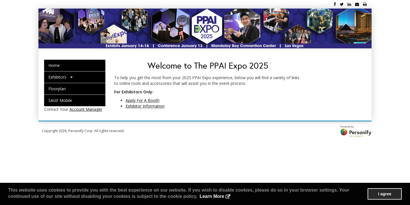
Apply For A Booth (142, 100)
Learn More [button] (212, 196)
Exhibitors (60, 77)
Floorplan (57, 88)
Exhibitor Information (145, 106)
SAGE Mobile (60, 100)
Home (54, 65)
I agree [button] (384, 194)
